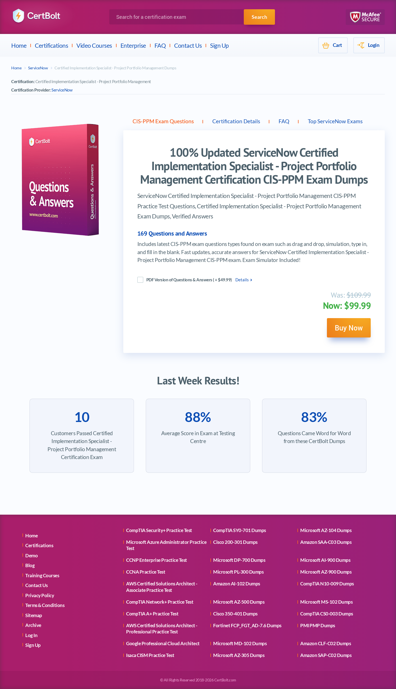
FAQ (160, 45)
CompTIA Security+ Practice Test (159, 530)
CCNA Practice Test (145, 572)
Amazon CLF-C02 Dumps (325, 643)
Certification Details (244, 121)
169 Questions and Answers (172, 234)
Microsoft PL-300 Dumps (238, 572)
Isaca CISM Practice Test (150, 655)
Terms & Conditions (44, 605)
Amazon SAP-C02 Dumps (325, 655)
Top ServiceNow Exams (353, 121)
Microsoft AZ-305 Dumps (238, 655)
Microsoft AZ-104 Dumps (325, 530)
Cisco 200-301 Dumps (235, 542)
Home (18, 45)
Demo (31, 555)
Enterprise (133, 45)
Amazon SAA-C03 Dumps (325, 542)
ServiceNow (38, 67)
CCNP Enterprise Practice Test (156, 560)
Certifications (51, 45)
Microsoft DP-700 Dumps (239, 560)
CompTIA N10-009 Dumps (327, 584)
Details (242, 280)
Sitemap (33, 615)
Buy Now (347, 329)
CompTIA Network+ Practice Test (159, 602)
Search (259, 17)
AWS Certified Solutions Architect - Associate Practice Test (161, 587)
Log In (31, 635)
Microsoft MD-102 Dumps (240, 643)
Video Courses (94, 45)
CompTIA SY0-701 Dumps (239, 530)
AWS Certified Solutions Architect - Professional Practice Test (161, 628)
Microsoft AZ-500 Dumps (238, 602)
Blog (30, 565)
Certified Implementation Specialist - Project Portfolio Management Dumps (115, 67)
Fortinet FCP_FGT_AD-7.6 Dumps (247, 625)
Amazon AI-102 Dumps (236, 584)
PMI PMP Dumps (317, 625)
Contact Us (188, 45)
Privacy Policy (39, 595)
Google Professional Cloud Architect (163, 643)
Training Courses (42, 575)
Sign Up (219, 45)
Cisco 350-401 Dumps (235, 614)
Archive (33, 625)
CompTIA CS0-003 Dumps (326, 614)
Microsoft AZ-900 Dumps (325, 572)
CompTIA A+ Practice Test (152, 614)
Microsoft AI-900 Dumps (325, 560)
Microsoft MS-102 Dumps (326, 602)
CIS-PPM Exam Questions (166, 121)
